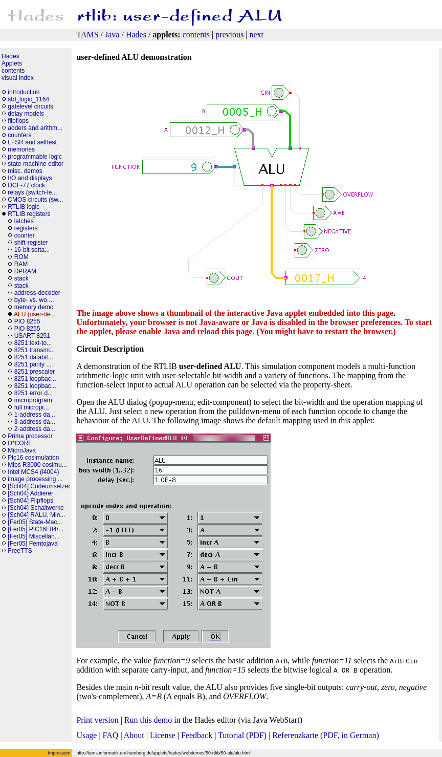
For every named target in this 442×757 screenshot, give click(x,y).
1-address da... (34, 414)
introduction (23, 92)
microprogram (34, 400)
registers (26, 228)
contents (196, 34)
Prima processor (30, 436)
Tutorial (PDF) (242, 735)
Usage (86, 735)
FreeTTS (20, 550)
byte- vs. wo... (33, 300)
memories (21, 149)
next (256, 34)
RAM (21, 264)
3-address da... (34, 421)
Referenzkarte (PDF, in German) (325, 735)
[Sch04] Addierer (30, 493)
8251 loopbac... (35, 378)
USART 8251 (32, 335)
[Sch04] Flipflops (30, 500)
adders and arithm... (35, 128)
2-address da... (34, 428)
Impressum (59, 752)
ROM (21, 257)
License (162, 735)
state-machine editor (35, 163)
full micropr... (31, 407)
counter (24, 235)
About (134, 735)
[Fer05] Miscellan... (33, 536)
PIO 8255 (27, 321)
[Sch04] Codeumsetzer (39, 486)
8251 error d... (33, 393)
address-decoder (37, 292)
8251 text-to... (33, 343)
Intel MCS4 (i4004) (33, 471)
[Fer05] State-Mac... (35, 522)
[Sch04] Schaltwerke (35, 507)
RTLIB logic (23, 206)
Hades (136, 34)
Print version (97, 720)
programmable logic (34, 156)
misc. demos (25, 171)
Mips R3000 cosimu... (37, 464)
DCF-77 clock (26, 185)
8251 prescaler (34, 371)
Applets (12, 63)
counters (19, 135)
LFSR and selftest (32, 142)
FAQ (111, 735)
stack (21, 278)
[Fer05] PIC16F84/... (35, 529)
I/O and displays (30, 178)
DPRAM (25, 271)
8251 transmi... (34, 350)
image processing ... (35, 479)
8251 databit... (33, 357)
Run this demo (148, 720)
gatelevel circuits (30, 106)
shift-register (31, 242)
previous (229, 34)
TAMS (87, 34)
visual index (18, 77)
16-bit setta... (32, 249)
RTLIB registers (29, 214)
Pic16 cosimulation (33, 457)
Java (112, 34)
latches (24, 221)
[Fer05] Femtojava (32, 543)
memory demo (34, 307)
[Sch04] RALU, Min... (36, 514)
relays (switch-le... (32, 192)
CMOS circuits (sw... (35, 199)
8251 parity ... (33, 364)
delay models (26, 113)
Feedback (196, 735)
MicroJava (22, 450)
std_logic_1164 (28, 99)
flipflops (18, 120)
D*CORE (20, 443)
